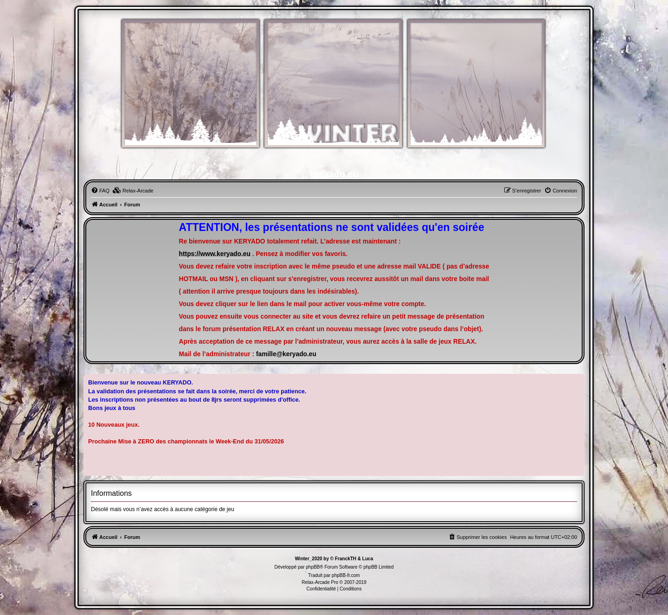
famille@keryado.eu (286, 354)
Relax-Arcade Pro (320, 582)
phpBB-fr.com (346, 575)
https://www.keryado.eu (214, 253)
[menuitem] (100, 190)
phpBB (313, 567)
